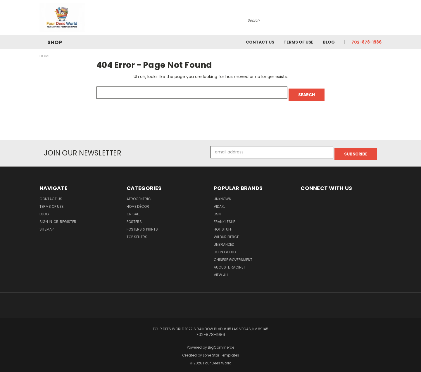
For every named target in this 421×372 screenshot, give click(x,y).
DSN (217, 210)
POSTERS (134, 217)
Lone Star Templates (221, 351)
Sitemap (46, 225)
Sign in (46, 217)
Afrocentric (139, 195)
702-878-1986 (366, 42)
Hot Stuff (223, 225)
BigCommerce (221, 343)
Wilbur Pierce (226, 233)
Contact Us (260, 42)
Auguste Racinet (229, 263)
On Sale (133, 210)
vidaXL (219, 202)
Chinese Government (233, 255)
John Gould (225, 248)
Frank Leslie (224, 217)
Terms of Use (298, 42)
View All (221, 271)
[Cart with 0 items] (380, 19)
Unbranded (224, 240)
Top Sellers (137, 233)
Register (68, 217)
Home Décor (138, 202)
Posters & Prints (142, 225)
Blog (329, 42)
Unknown (222, 195)
